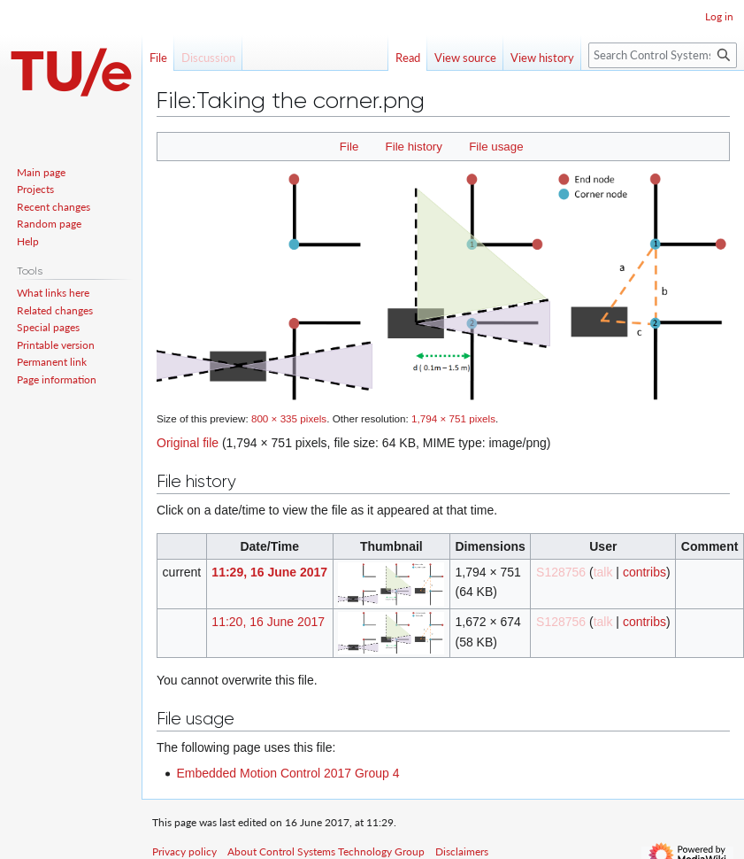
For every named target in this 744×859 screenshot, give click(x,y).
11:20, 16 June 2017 (268, 622)
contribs (644, 572)
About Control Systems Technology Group (326, 851)
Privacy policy (184, 851)
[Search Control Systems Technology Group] (662, 55)
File (349, 146)
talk (603, 572)
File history (414, 146)
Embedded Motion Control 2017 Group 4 (287, 773)
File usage (496, 146)
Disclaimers (461, 851)
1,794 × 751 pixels (453, 418)
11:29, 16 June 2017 (269, 572)
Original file (188, 443)
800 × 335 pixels (288, 418)
